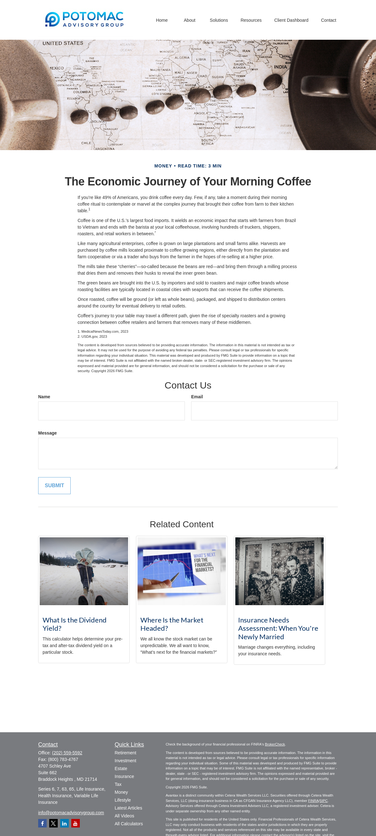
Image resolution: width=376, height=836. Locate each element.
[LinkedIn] (64, 823)
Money (121, 792)
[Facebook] (42, 823)
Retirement (125, 752)
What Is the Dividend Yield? (75, 624)
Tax (118, 784)
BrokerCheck (275, 744)
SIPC (324, 801)
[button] (162, 20)
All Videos (124, 815)
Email (197, 396)
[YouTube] (75, 823)
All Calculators (129, 823)
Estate (121, 768)
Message (47, 433)
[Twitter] (53, 823)
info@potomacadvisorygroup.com (71, 812)
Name (44, 396)
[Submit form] (54, 485)
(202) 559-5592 (67, 752)
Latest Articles (128, 807)
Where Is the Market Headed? (171, 624)
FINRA (313, 801)
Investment (125, 760)
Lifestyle (123, 800)
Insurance (124, 776)
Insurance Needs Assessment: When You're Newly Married (278, 628)
